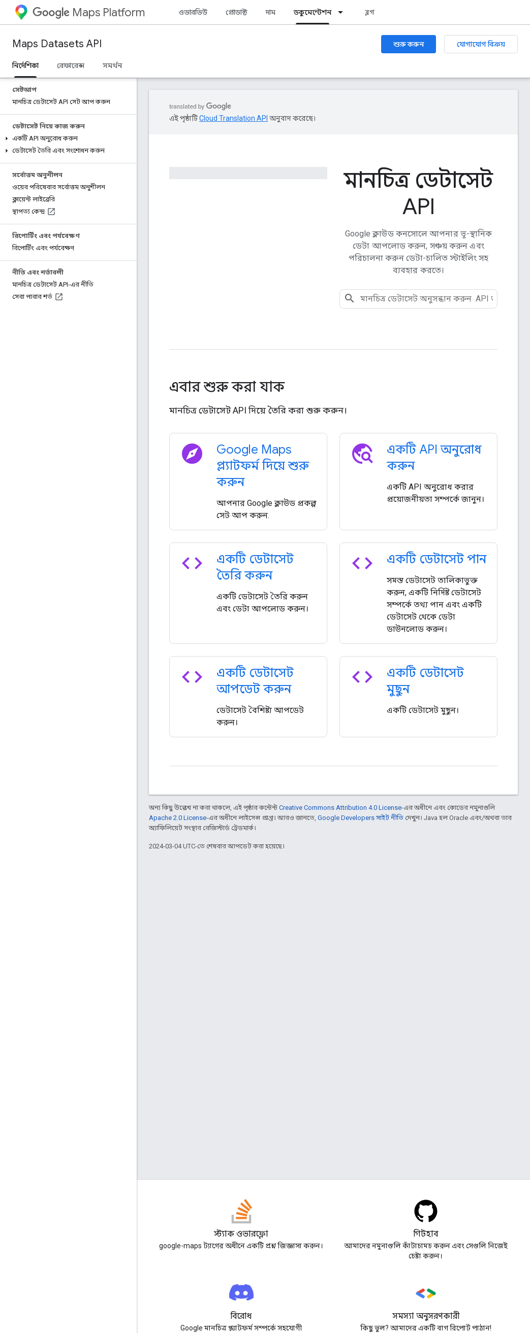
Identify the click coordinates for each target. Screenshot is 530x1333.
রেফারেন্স (70, 65)
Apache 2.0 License (177, 818)
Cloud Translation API (233, 118)
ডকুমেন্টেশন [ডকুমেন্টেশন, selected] (312, 12)
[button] (66, 138)
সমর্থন (112, 65)
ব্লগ (370, 12)
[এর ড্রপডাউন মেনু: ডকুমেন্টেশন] (343, 12)
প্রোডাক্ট (236, 12)
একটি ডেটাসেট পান (436, 559)
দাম (270, 12)
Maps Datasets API (57, 44)
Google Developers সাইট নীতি (360, 818)
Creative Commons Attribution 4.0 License (340, 807)
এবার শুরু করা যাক (227, 387)
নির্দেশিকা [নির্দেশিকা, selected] (25, 65)
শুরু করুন (408, 44)
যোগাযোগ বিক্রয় (481, 44)
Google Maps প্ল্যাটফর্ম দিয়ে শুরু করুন (262, 466)
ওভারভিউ (192, 12)
